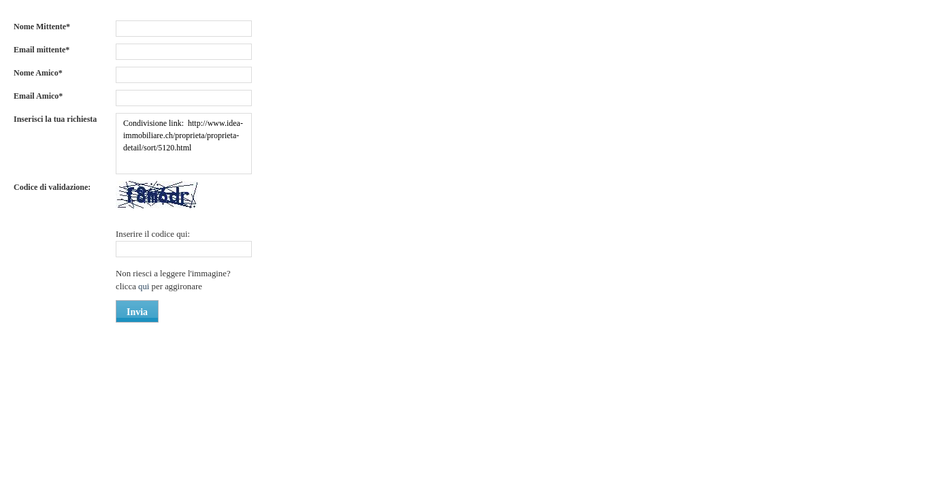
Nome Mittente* (42, 26)
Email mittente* (41, 49)
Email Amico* (38, 96)
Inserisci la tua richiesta (55, 119)
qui (145, 286)
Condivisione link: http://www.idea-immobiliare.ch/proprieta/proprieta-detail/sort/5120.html (184, 143)
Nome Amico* (38, 73)
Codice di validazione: (52, 187)
